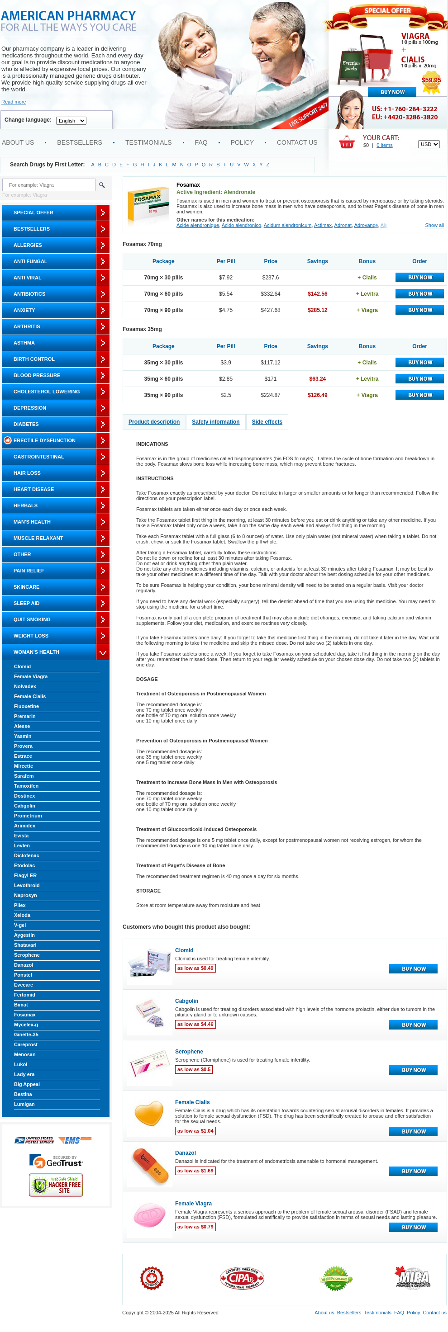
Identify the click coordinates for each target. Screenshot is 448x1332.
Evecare (23, 984)
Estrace (23, 756)
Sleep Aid (26, 603)
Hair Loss (27, 473)
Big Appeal (27, 1084)
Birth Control (34, 359)
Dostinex (24, 795)
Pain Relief (29, 570)
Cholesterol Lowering (47, 391)
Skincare (26, 587)
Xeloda (22, 915)
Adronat (343, 225)
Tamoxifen (26, 786)
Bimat (21, 1004)
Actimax (323, 225)
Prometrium (28, 815)
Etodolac (24, 865)
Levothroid (27, 885)
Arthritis (27, 326)
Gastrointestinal (39, 456)
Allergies (28, 245)
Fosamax (25, 1014)
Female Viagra (31, 676)
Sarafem (23, 776)
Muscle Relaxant (38, 538)
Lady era (24, 1074)
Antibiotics (29, 294)
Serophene (27, 955)
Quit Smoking (32, 619)
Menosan (25, 1054)
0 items (384, 145)
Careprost (26, 1044)
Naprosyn (25, 895)
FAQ (201, 142)
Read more (13, 101)
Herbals (26, 505)
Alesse (22, 726)
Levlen (22, 845)
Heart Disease (34, 489)
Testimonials (148, 142)
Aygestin (24, 935)
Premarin (25, 716)
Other (22, 554)
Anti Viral (28, 277)
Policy (242, 142)
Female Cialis (30, 696)
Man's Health (32, 521)
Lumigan (24, 1104)
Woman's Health (36, 652)
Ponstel (23, 975)
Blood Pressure (37, 375)
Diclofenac (26, 855)
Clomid (22, 666)
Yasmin (23, 736)
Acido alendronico (241, 225)
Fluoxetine (26, 706)
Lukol (20, 1064)
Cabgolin (24, 805)
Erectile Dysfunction (45, 440)
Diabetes (26, 424)
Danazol (23, 965)
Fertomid (24, 994)
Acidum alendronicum (288, 225)
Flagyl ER (25, 875)
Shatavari (25, 945)
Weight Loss (31, 635)
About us (18, 142)
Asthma (24, 342)
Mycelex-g (26, 1024)
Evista (21, 835)
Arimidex (24, 825)
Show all (434, 225)
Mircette (23, 766)
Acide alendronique (197, 225)
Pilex (20, 905)
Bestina (23, 1094)
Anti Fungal (31, 261)
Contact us (297, 142)
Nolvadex (25, 686)
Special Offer (33, 212)
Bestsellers (79, 142)
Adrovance (366, 225)
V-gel (20, 925)
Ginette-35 (26, 1034)
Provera (23, 746)
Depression (30, 408)
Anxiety (24, 310)
